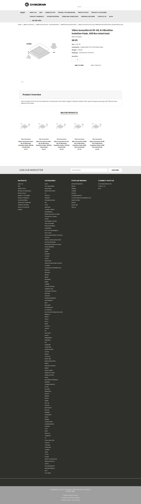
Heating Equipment (50, 226)
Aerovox (47, 270)
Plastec (47, 394)
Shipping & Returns (88, 16)
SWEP (46, 431)
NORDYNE (47, 382)
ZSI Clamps (48, 473)
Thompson (48, 435)
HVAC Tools (48, 233)
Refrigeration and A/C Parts (53, 244)
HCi (46, 331)
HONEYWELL (48, 340)
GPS (46, 202)
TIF (45, 438)
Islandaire (48, 345)
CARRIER (47, 284)
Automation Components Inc (53, 268)
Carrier (73, 191)
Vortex (47, 463)
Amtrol (47, 275)
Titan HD (47, 442)
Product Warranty (37, 16)
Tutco (46, 454)
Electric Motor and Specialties (54, 312)
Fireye (46, 324)
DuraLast (47, 296)
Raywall (47, 405)
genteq (47, 328)
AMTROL (73, 202)
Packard (47, 389)
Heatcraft (48, 333)
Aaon (46, 184)
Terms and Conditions (70, 16)
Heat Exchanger (49, 223)
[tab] (70, 95)
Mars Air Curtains (50, 366)
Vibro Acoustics (50, 461)
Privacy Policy (83, 12)
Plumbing (47, 249)
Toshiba (47, 449)
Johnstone (48, 347)
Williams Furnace (50, 468)
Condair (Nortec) (50, 384)
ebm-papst (48, 305)
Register (26, 207)
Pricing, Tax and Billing (66, 12)
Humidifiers (48, 228)
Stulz (46, 428)
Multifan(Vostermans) (51, 380)
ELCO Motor (48, 310)
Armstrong (48, 188)
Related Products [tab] (69, 112)
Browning (48, 279)
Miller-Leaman (49, 370)
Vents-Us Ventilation (51, 459)
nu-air (46, 387)
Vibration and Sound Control (53, 263)
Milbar (46, 368)
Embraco (47, 314)
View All (73, 207)
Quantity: (75, 56)
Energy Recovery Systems (52, 214)
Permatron (48, 391)
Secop (46, 417)
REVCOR (47, 410)
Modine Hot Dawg (50, 373)
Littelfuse (47, 356)
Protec (47, 398)
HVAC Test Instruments (51, 230)
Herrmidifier (48, 338)
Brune (46, 282)
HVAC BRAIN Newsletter (105, 184)
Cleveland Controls (50, 291)
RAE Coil (47, 403)
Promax (47, 396)
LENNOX (47, 354)
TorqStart (48, 447)
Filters (47, 219)
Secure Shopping (53, 16)
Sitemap (20, 209)
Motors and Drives (50, 242)
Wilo (46, 470)
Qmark (46, 400)
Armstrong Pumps (50, 191)
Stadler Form (48, 421)
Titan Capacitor (49, 440)
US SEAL (47, 456)
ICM (46, 342)
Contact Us (102, 16)
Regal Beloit (48, 407)
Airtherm (47, 272)
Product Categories (99, 12)
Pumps (46, 251)
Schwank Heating (50, 200)
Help (40, 12)
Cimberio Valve (49, 289)
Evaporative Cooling (51, 216)
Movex (46, 377)
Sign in (20, 207)
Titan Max (47, 445)
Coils (46, 205)
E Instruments (49, 300)
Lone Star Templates (73, 497)
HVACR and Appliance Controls (54, 235)
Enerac (47, 317)
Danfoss (47, 198)
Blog (111, 16)
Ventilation (48, 261)
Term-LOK (47, 433)
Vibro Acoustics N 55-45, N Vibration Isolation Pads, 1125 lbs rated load (44, 144)
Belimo (46, 277)
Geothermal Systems (51, 221)
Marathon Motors (50, 361)
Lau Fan (47, 352)
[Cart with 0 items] (123, 6)
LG (45, 193)
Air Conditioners (49, 186)
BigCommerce (74, 495)
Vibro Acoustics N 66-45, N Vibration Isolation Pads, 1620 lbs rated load (79, 144)
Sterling (47, 426)
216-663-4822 (36, 20)
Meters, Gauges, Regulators (53, 240)
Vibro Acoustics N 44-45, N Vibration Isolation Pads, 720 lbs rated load (61, 144)
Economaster (49, 307)
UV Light (47, 256)
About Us (33, 12)
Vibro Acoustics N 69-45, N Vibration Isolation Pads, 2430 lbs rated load (97, 144)
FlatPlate (47, 326)
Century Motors (49, 286)
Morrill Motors (49, 375)
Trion (46, 452)
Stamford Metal (49, 424)
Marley (47, 363)
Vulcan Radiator (49, 466)
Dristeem (47, 293)
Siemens (47, 419)
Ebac (46, 303)
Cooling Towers (49, 209)
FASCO (46, 321)
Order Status (50, 12)
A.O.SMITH (47, 265)
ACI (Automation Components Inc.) (81, 198)
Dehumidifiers (48, 212)
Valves (47, 258)
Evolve (46, 319)
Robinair (47, 412)
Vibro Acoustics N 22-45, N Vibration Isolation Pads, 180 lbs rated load (25, 144)
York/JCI (47, 195)
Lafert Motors (49, 349)
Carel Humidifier (49, 247)
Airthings (47, 207)
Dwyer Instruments (50, 298)
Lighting (47, 237)
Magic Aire (48, 359)
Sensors (47, 254)
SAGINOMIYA (48, 414)
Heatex (46, 335)
